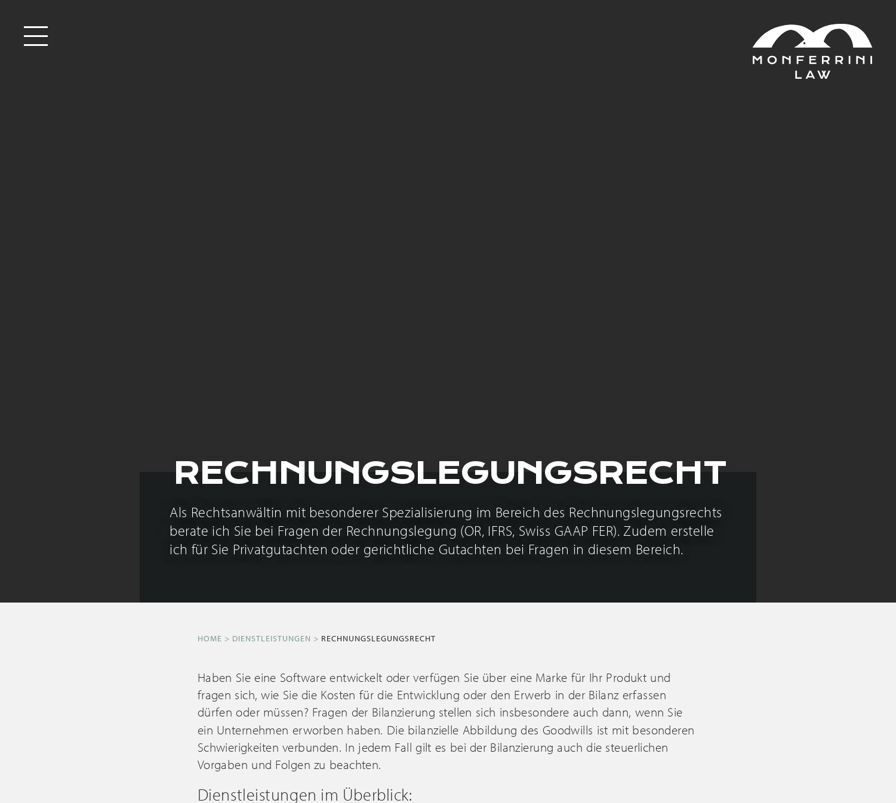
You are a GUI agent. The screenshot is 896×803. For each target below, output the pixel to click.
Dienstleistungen (271, 638)
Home (210, 638)
